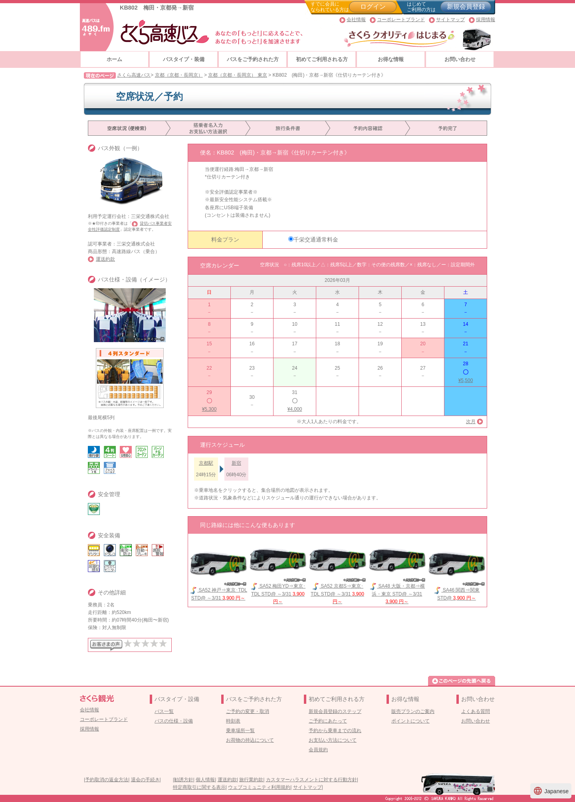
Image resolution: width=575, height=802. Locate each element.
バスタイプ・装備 (183, 59)
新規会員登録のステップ (335, 711)
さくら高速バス (134, 75)
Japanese (551, 791)
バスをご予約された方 (253, 59)
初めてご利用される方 (322, 59)
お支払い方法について (333, 740)
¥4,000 (295, 409)
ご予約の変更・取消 (247, 711)
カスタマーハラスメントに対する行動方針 (311, 779)
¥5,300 (209, 409)
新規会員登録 (466, 6)
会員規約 (318, 749)
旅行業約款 (251, 779)
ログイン (373, 6)
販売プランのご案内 (412, 711)
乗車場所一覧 (240, 730)
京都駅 (206, 463)
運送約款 (105, 259)
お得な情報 (391, 59)
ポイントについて (410, 721)
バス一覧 (164, 711)
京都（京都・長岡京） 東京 (237, 75)
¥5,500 (465, 380)
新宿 (236, 463)
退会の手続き (145, 779)
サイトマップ (450, 19)
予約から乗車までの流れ (335, 730)
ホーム (114, 59)
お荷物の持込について (250, 740)
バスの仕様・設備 (174, 721)
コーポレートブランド (401, 19)
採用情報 (485, 19)
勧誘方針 (183, 779)
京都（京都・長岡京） (179, 75)
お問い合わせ (460, 59)
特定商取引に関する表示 (199, 787)
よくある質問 (475, 711)
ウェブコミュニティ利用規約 (259, 787)
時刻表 (233, 721)
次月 (471, 421)
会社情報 (356, 19)
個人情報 (205, 779)
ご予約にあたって (328, 721)
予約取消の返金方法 (106, 779)
